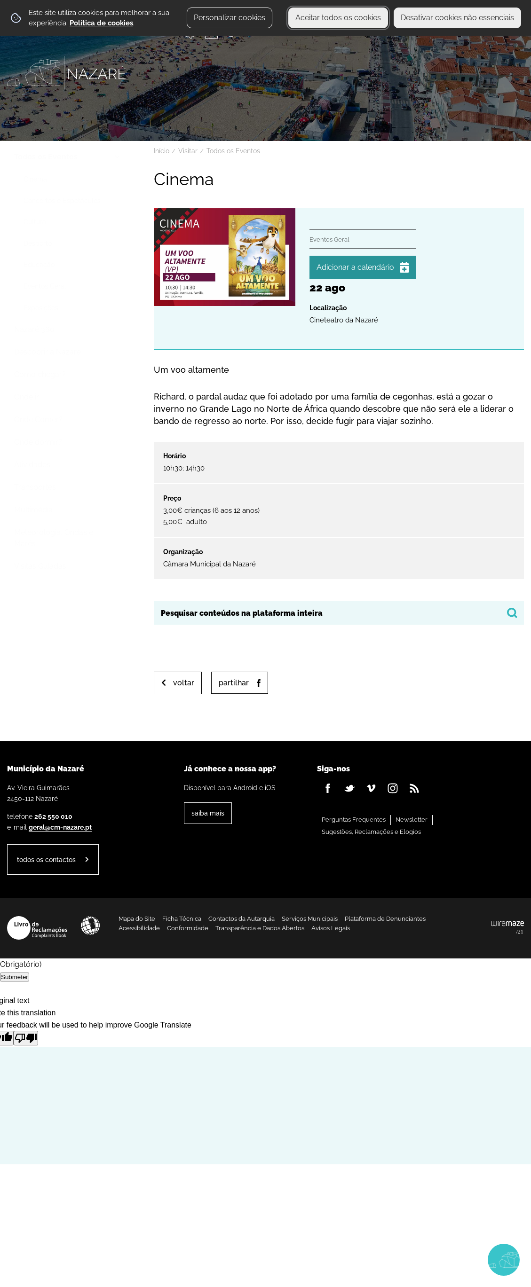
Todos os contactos (46, 859)
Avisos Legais (330, 928)
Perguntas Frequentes (354, 819)
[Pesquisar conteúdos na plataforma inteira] (512, 613)
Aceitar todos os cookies (338, 17)
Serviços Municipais (310, 918)
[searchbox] (339, 613)
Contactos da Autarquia (241, 918)
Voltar (183, 682)
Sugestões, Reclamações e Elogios (371, 831)
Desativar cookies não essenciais (457, 17)
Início (161, 151)
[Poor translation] (26, 1038)
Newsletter (412, 819)
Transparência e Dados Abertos (259, 928)
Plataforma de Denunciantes (385, 918)
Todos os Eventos (233, 151)
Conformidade (187, 928)
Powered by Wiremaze (507, 928)
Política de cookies (101, 23)
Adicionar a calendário (355, 267)
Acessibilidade (90, 925)
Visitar (188, 151)
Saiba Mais (207, 813)
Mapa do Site (137, 918)
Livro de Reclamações (37, 928)
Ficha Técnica (181, 918)
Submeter (14, 977)
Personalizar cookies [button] (229, 17)
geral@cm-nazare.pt (60, 827)
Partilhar (234, 682)
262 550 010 (53, 816)
